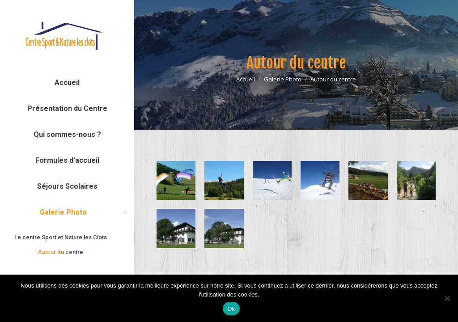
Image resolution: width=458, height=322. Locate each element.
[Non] (446, 298)
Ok (231, 308)
